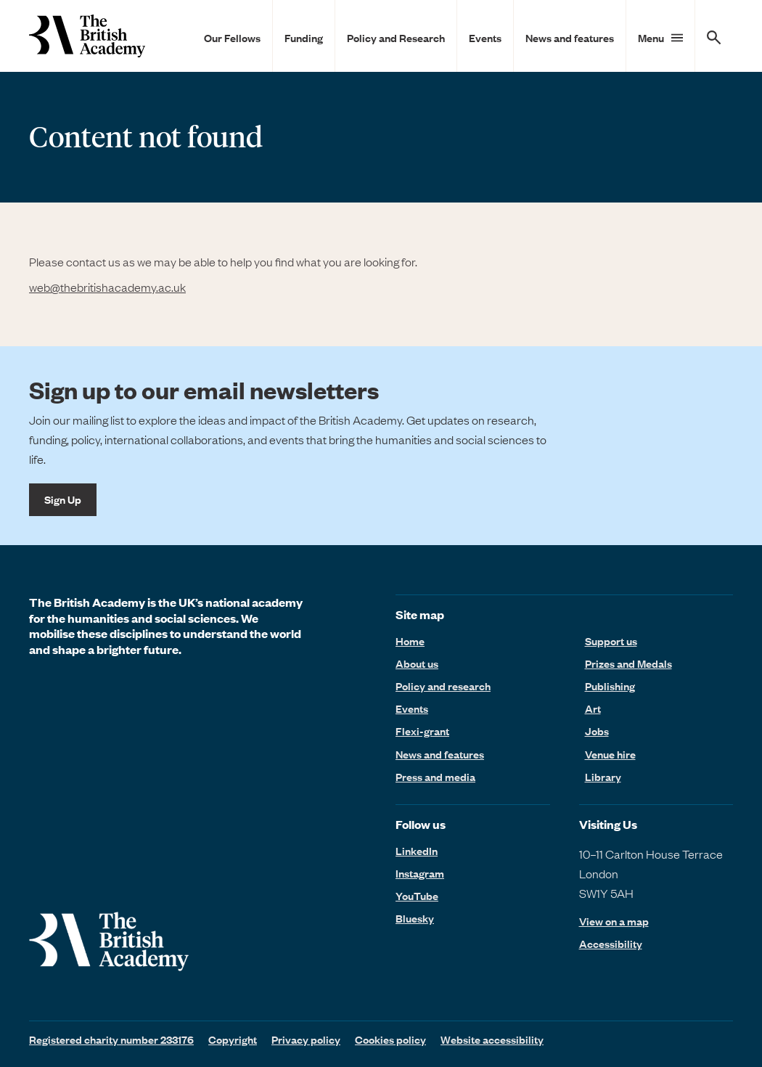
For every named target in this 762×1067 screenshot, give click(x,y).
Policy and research (443, 686)
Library (603, 776)
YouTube (417, 895)
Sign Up (62, 499)
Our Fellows (232, 37)
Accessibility (610, 944)
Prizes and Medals (628, 663)
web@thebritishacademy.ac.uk (107, 287)
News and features (569, 37)
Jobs (597, 731)
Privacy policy (305, 1039)
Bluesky (415, 918)
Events (485, 37)
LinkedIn (417, 850)
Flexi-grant (422, 731)
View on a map (614, 921)
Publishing (610, 686)
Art (593, 708)
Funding (303, 37)
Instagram (420, 873)
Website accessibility (492, 1039)
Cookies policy (390, 1039)
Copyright (232, 1039)
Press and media (435, 776)
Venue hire (610, 754)
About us (417, 663)
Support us (611, 641)
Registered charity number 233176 (111, 1039)
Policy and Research (396, 37)
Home (410, 641)
